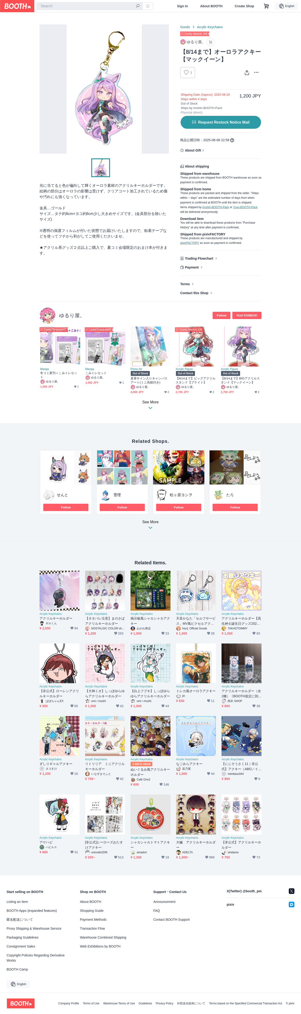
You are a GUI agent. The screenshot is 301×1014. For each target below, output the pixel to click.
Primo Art (136, 369)
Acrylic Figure (184, 369)
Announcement (164, 902)
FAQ (156, 911)
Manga (44, 369)
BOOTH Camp (17, 969)
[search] (138, 6)
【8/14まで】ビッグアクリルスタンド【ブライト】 (196, 380)
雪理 (117, 495)
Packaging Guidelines (22, 937)
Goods (185, 27)
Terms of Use (91, 1003)
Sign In (182, 6)
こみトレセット (96, 373)
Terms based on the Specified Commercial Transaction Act (245, 1003)
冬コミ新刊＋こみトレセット (58, 375)
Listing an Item (17, 902)
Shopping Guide (91, 911)
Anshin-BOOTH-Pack (215, 207)
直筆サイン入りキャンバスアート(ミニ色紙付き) (149, 380)
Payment (191, 267)
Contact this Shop (194, 293)
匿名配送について (20, 919)
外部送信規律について (191, 1003)
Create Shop (244, 6)
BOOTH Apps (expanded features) (32, 911)
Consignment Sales (21, 946)
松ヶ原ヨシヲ (181, 495)
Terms (185, 284)
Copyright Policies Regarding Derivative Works (36, 957)
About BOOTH (211, 6)
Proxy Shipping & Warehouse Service (34, 928)
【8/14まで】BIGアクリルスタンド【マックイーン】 (240, 380)
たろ (230, 495)
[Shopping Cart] (266, 6)
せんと (62, 495)
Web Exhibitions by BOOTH (100, 946)
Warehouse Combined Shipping (103, 937)
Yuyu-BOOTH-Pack (245, 207)
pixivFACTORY (189, 243)
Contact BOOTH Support (171, 919)
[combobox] (90, 6)
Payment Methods (93, 919)
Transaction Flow (92, 928)
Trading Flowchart (199, 258)
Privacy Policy (164, 1003)
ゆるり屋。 (72, 315)
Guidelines (145, 1003)
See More (150, 526)
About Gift (193, 150)
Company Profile (68, 1003)
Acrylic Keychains (210, 27)
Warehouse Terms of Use (119, 1003)
